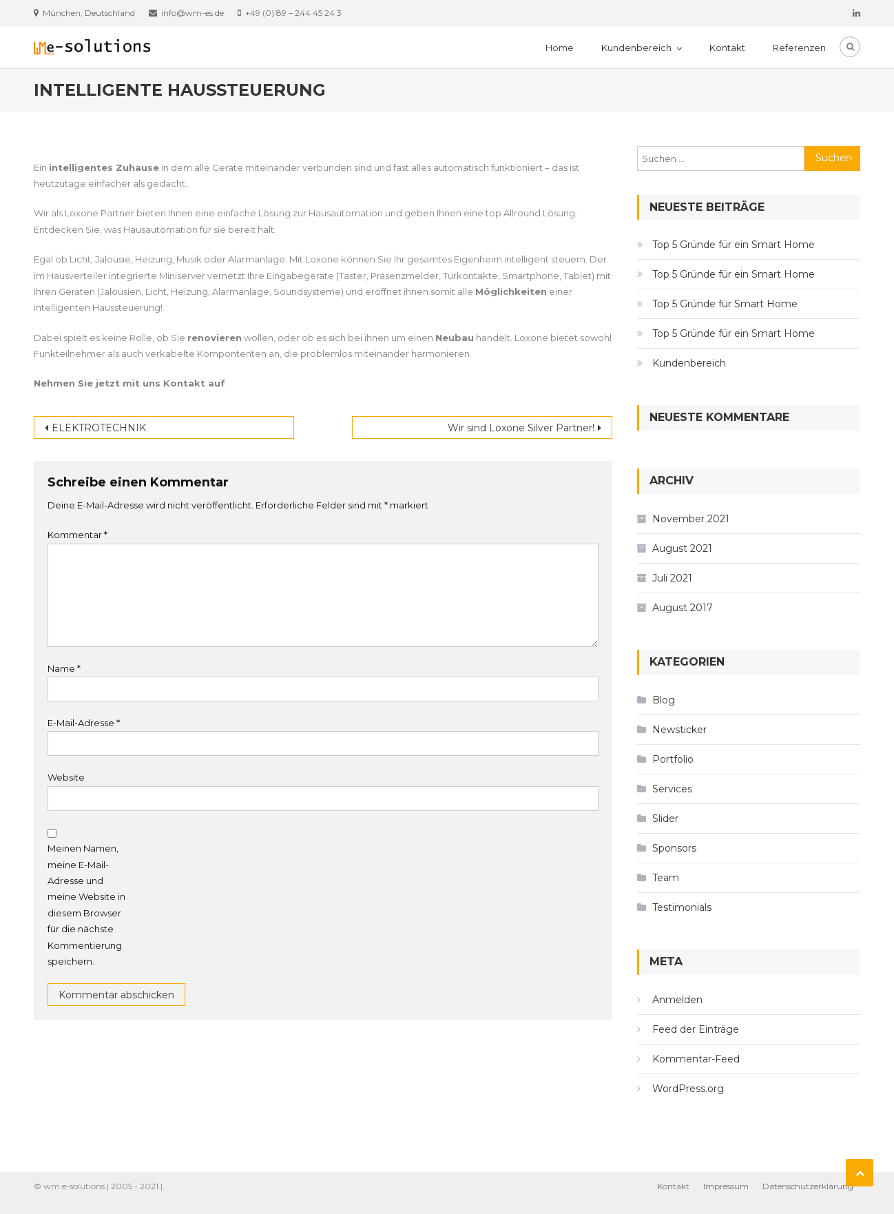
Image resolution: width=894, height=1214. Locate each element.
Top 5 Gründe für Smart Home (725, 304)
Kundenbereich (636, 47)
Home (559, 47)
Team (665, 878)
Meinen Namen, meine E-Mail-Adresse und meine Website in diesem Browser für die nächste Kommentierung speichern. (86, 905)
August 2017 (682, 607)
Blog (663, 700)
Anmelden (677, 1000)
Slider (665, 818)
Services (672, 789)
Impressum (726, 1186)
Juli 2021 (672, 578)
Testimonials (681, 907)
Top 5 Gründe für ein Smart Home (733, 244)
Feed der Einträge (695, 1029)
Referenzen (799, 47)
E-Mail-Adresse (84, 722)
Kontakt (727, 47)
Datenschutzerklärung (807, 1186)
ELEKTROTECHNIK (99, 428)
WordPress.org (688, 1088)
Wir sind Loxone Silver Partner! (521, 428)
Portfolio (673, 759)
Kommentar (77, 534)
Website (66, 777)
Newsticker (679, 729)
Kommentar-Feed (696, 1059)
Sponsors (674, 848)
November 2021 (690, 519)
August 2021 (682, 548)
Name (64, 668)
